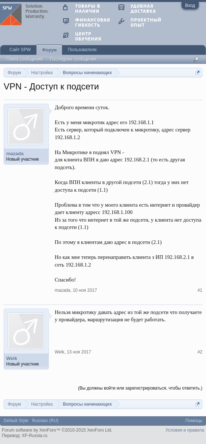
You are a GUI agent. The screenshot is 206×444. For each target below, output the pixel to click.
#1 (200, 290)
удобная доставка (143, 8)
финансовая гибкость (92, 22)
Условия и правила (185, 430)
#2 (200, 352)
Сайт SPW (20, 49)
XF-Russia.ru (34, 435)
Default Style (16, 420)
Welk (11, 358)
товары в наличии (87, 8)
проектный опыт (146, 22)
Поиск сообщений (25, 59)
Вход (190, 5)
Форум (49, 50)
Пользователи (82, 49)
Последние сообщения (73, 59)
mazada (15, 153)
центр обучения (88, 36)
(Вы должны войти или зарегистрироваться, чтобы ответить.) (140, 388)
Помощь (194, 420)
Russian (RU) (45, 420)
